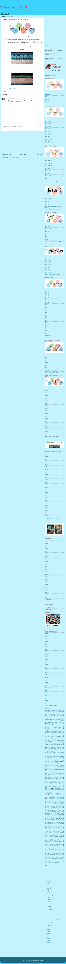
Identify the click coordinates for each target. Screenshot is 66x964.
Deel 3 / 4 (47, 99)
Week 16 (47, 410)
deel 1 (47, 752)
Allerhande (47, 92)
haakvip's (60, 786)
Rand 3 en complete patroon (51, 631)
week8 (48, 861)
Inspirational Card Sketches (57, 794)
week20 (62, 853)
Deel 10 (47, 318)
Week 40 (47, 638)
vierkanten (56, 848)
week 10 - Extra (48, 687)
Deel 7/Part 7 (48, 131)
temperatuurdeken (53, 840)
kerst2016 (47, 801)
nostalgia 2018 (55, 818)
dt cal (62, 768)
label (47, 806)
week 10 (56, 849)
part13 (51, 826)
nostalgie (51, 819)
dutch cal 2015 (55, 772)
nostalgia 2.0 (47, 818)
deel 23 (48, 756)
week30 (52, 857)
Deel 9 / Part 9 (48, 167)
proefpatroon (55, 827)
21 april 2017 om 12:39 (15, 98)
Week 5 (47, 428)
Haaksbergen (47, 786)
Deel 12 (47, 315)
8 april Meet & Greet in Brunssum (54, 919)
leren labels (52, 806)
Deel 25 (47, 294)
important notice (57, 793)
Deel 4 (46, 328)
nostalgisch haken (58, 819)
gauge (53, 781)
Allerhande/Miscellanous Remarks (52, 372)
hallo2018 (60, 790)
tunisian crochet (59, 844)
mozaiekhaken (54, 815)
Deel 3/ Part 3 (48, 234)
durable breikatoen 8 (60, 769)
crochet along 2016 (49, 745)
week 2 (46, 850)
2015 (48, 929)
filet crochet (59, 777)
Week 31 (47, 466)
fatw (51, 777)
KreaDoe (58, 803)
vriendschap (51, 849)
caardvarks (49, 720)
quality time (60, 827)
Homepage (23, 154)
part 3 (62, 823)
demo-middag (59, 760)
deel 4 (46, 362)
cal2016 (47, 724)
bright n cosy (53, 719)
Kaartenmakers (60, 797)
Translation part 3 (49, 609)
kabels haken (56, 799)
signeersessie (59, 831)
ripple (56, 828)
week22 (52, 854)
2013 (48, 933)
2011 (48, 936)
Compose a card (48, 736)
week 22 (50, 850)
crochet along (57, 741)
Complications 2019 (56, 735)
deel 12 (59, 752)
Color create (57, 732)
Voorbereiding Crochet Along (51, 705)
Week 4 (47, 429)
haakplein (53, 785)
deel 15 (49, 753)
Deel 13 (47, 314)
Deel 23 (47, 297)
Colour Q (47, 735)
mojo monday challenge (56, 814)
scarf (46, 831)
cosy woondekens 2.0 (50, 740)
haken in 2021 (56, 788)
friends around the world (57, 779)
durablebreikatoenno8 (60, 770)
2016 (48, 927)
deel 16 (53, 753)
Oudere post (38, 154)
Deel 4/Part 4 (48, 126)
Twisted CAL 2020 (58, 845)
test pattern (52, 841)
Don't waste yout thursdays (52, 765)
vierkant (51, 848)
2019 (48, 888)
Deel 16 (47, 309)
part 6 (55, 824)
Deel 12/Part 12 (48, 139)
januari (49, 925)
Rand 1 (46, 634)
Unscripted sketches (49, 846)
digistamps (47, 761)
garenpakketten (47, 781)
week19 (58, 853)
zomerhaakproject (55, 862)
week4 (55, 859)
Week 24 (47, 397)
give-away (56, 782)
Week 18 (47, 406)
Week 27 (47, 392)
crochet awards (51, 747)
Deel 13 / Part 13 (48, 160)
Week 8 (47, 423)
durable (52, 769)
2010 (48, 938)
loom (63, 806)
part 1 (48, 823)
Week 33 (47, 462)
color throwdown (52, 733)
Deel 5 (46, 327)
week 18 (60, 849)
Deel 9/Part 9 (48, 134)
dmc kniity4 (48, 762)
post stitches (49, 827)
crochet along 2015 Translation (56, 744)
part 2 (59, 823)
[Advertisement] (22, 142)
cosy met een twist (60, 737)
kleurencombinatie (50, 802)
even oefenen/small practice (51, 370)
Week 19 (47, 405)
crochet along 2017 (17, 89)
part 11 (55, 823)
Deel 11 (47, 317)
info (50, 794)
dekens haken (48, 760)
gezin (46, 782)
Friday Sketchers (48, 779)
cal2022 (58, 724)
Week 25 (47, 395)
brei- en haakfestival (57, 718)
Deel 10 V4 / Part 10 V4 (50, 165)
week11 (62, 850)
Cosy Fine (54, 737)
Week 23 (47, 398)
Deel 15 (47, 310)
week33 (46, 858)
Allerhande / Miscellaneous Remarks (52, 242)
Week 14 (47, 413)
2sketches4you (48, 710)
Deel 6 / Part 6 (48, 171)
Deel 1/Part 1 (48, 121)
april (49, 906)
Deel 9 (46, 320)
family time (47, 777)
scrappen (50, 831)
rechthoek (47, 828)
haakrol (61, 785)
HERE (16, 68)
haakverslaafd (54, 786)
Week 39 (47, 453)
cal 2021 (49, 723)
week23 (56, 854)
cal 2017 (49, 722)
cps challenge (59, 740)
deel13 (58, 758)
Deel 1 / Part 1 (48, 180)
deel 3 (49, 757)
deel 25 (55, 756)
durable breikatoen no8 (51, 770)
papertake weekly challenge (54, 822)
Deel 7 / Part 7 (48, 170)
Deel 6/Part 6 (48, 129)
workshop (60, 861)
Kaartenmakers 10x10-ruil (52, 798)
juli (48, 901)
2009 (48, 940)
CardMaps (47, 727)
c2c (63, 719)
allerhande (56, 712)
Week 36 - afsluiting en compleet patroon (53, 540)
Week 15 (47, 411)
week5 (59, 859)
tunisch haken (51, 844)
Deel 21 (47, 300)
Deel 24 (47, 296)
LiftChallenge (57, 806)
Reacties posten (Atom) (13, 157)
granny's (54, 783)
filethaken (54, 778)
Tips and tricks (48, 599)
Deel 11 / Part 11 (48, 163)
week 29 (54, 850)
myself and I (53, 817)
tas (53, 839)
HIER (15, 46)
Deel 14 (47, 312)
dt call (48, 769)
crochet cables (59, 747)
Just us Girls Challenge (50, 797)
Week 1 (47, 434)
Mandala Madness (50, 807)
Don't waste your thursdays (58, 764)
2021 (48, 885)
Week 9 (47, 421)
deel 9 (54, 758)
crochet (11, 89)
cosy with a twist (49, 739)
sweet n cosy (53, 836)
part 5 (51, 824)
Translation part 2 (49, 607)
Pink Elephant (61, 826)
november (50, 895)
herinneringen (60, 792)
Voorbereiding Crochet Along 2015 (52, 600)
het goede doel (48, 793)
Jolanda (54, 64)
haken (37, 89)
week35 (54, 858)
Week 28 (47, 390)
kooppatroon (53, 803)
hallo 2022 (54, 790)
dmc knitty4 (54, 762)
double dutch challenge (52, 766)
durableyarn (49, 772)
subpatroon (60, 835)
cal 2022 (55, 723)
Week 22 (47, 400)
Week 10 (47, 420)
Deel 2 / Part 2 (48, 204)
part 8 (62, 824)
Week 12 (47, 416)
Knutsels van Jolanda (14, 7)
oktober (49, 897)
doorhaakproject (61, 765)
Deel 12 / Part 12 (48, 162)
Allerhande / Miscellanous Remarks (52, 518)
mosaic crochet (47, 815)
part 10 (51, 823)
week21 (48, 854)
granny (48, 783)
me (55, 807)
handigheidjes (47, 792)
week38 (48, 859)
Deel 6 (46, 325)
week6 (62, 859)
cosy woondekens (58, 739)
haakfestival (60, 783)
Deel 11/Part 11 (48, 138)
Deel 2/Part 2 (48, 123)
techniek (56, 839)
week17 (50, 853)
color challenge (50, 732)
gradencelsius (61, 782)
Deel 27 (47, 291)
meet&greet (57, 809)
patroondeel (56, 826)
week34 (50, 858)
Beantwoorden (9, 105)
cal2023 (62, 724)
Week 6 (47, 426)
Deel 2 (46, 97)
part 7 (59, 824)
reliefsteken (52, 828)
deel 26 (59, 756)
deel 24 (51, 756)
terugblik (47, 841)
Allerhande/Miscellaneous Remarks (52, 120)
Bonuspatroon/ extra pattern (51, 143)
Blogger (41, 960)
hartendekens (54, 792)
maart (49, 922)
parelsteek (62, 822)
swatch (46, 836)
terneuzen (60, 840)
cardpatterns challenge (57, 727)
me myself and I (60, 807)
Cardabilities (60, 726)
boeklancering (53, 716)
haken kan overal (51, 789)
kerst (61, 799)
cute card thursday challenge (56, 749)
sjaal (46, 832)
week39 (51, 859)
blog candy (55, 715)
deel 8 (50, 758)
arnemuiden (49, 714)
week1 (58, 850)
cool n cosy (56, 736)
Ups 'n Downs (58, 846)
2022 (48, 883)
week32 (61, 857)
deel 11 (55, 752)
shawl (54, 831)
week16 (4, 91)
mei (49, 904)
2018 (48, 890)
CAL (62, 720)
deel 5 (57, 757)
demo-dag (54, 760)
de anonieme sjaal (56, 751)
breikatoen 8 (47, 719)
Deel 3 (46, 330)
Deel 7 (46, 323)
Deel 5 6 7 (47, 101)
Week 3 (47, 431)
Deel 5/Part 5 (48, 128)
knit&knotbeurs (59, 802)
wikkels (55, 861)
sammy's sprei (61, 828)
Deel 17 (47, 307)
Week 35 (47, 459)
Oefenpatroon (48, 335)
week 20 (47, 566)
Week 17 (47, 408)
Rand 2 (46, 633)
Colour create (59, 733)
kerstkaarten (52, 801)
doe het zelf (47, 764)
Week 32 (47, 464)
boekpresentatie (59, 716)
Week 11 (47, 418)
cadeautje (58, 720)
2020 (48, 887)
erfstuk (62, 774)
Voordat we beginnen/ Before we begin (53, 241)
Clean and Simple (58, 731)
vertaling (46, 848)
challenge (52, 731)
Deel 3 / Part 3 (48, 176)
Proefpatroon (48, 94)
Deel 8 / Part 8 (48, 168)
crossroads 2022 (49, 748)
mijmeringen (47, 810)
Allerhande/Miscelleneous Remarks (52, 181)
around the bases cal (56, 714)
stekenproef (55, 835)
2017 (48, 892)
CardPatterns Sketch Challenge (51, 728)
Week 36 (47, 458)
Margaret (8, 98)
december (50, 893)
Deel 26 (47, 292)
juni (49, 902)
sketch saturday (56, 832)
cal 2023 (60, 723)
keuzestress (58, 801)
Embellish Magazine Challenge (54, 774)
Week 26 (47, 393)
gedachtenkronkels (59, 781)
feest (54, 777)
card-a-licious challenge (51, 726)
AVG (46, 45)
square (51, 835)
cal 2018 (55, 722)
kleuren (62, 801)
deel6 (61, 758)
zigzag (50, 862)
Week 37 (47, 456)
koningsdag (47, 803)
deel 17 (57, 753)
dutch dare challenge (53, 773)
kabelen (51, 799)
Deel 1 (46, 96)
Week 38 (47, 454)
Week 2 (47, 433)
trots (46, 844)
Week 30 (47, 467)
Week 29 (47, 388)
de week (62, 751)
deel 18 (61, 753)
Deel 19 (47, 304)
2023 (48, 881)
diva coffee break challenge (55, 761)
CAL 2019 (61, 722)
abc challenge (61, 711)
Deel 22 (47, 299)
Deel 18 (47, 305)
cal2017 (7, 89)
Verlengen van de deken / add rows (52, 513)
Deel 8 (46, 322)
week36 (58, 858)
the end (56, 841)
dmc (63, 761)
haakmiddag (47, 785)
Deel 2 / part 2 (48, 178)
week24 (61, 854)
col (63, 731)
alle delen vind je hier (49, 102)
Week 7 (47, 424)
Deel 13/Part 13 (48, 141)
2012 (48, 935)
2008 (48, 942)
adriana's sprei (49, 712)
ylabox (46, 862)
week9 (52, 861)
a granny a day (57, 710)
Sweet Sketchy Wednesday (55, 837)
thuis (49, 842)
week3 (48, 857)
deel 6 (46, 359)
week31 (56, 857)
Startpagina (5, 13)
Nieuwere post (6, 154)
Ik (52, 793)
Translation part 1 (49, 605)
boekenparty (47, 716)
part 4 (48, 824)
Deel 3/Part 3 (48, 125)
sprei (47, 835)
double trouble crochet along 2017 (28, 89)
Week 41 (47, 636)
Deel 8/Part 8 (48, 133)
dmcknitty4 (60, 762)
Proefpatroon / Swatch (50, 239)
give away (50, 782)
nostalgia (59, 817)
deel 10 (51, 752)
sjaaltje (50, 832)
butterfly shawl (58, 719)
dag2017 (50, 751)
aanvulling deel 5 (54, 711)
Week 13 (47, 415)
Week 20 (47, 403)
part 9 (48, 826)
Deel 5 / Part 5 (48, 173)
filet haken (47, 778)
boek (61, 715)
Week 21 (47, 401)
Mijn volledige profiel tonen (50, 71)
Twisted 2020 (48, 845)
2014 (48, 931)
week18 (54, 853)
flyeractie (60, 778)
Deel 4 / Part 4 (48, 175)
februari (49, 923)
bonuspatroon (47, 718)
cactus (54, 720)
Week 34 (47, 461)
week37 (62, 858)
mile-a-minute (54, 810)
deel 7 (46, 758)
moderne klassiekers (55, 813)
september (50, 899)
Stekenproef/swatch (49, 369)
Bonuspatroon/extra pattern (51, 257)
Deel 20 (47, 302)
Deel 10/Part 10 (48, 136)
